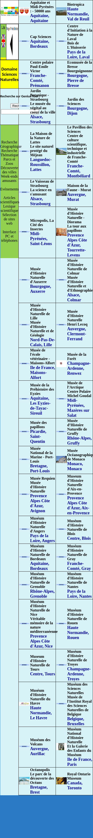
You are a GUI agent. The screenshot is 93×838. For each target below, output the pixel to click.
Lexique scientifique (9, 208)
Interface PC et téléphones (9, 236)
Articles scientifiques (9, 200)
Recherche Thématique (9, 153)
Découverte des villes (9, 170)
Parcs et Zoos (9, 161)
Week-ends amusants (9, 178)
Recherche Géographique (11, 144)
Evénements (9, 189)
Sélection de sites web (9, 219)
